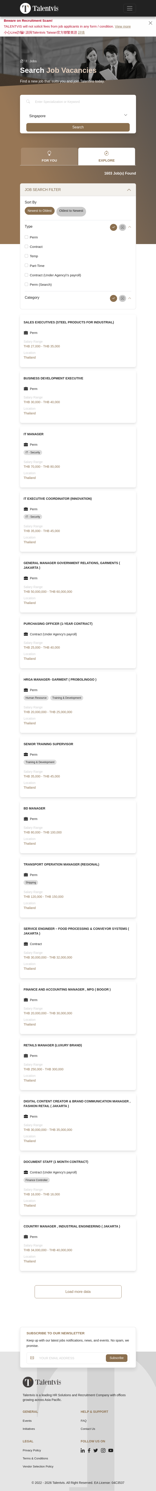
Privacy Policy (32, 1450)
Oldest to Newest (71, 210)
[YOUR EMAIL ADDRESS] (71, 1358)
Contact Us (88, 1428)
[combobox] (78, 115)
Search (78, 127)
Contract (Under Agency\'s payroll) (55, 275)
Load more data (78, 1292)
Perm (34, 237)
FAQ (84, 1420)
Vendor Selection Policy (38, 1466)
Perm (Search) (41, 284)
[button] (129, 227)
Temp (34, 256)
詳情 (81, 32)
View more (123, 26)
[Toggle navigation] (129, 8)
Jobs (33, 61)
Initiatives (29, 1428)
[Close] (150, 23)
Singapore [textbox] (37, 116)
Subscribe (117, 1358)
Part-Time (37, 266)
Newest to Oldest (40, 210)
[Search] (81, 102)
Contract (36, 247)
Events (27, 1420)
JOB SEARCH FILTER (43, 190)
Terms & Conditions (35, 1458)
